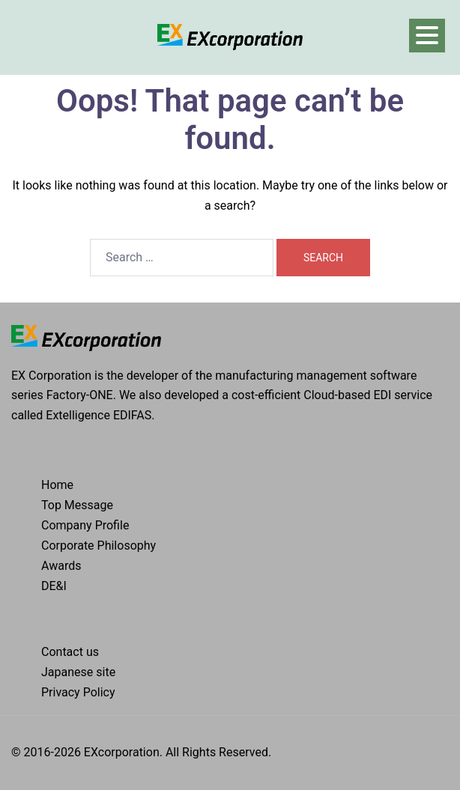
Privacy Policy (78, 692)
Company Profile (85, 525)
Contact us (70, 652)
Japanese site (78, 672)
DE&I (54, 586)
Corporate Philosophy (98, 545)
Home (57, 485)
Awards (61, 566)
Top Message (77, 505)
